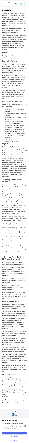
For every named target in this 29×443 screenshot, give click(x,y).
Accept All (14, 433)
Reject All (14, 440)
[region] (14, 430)
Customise (14, 436)
